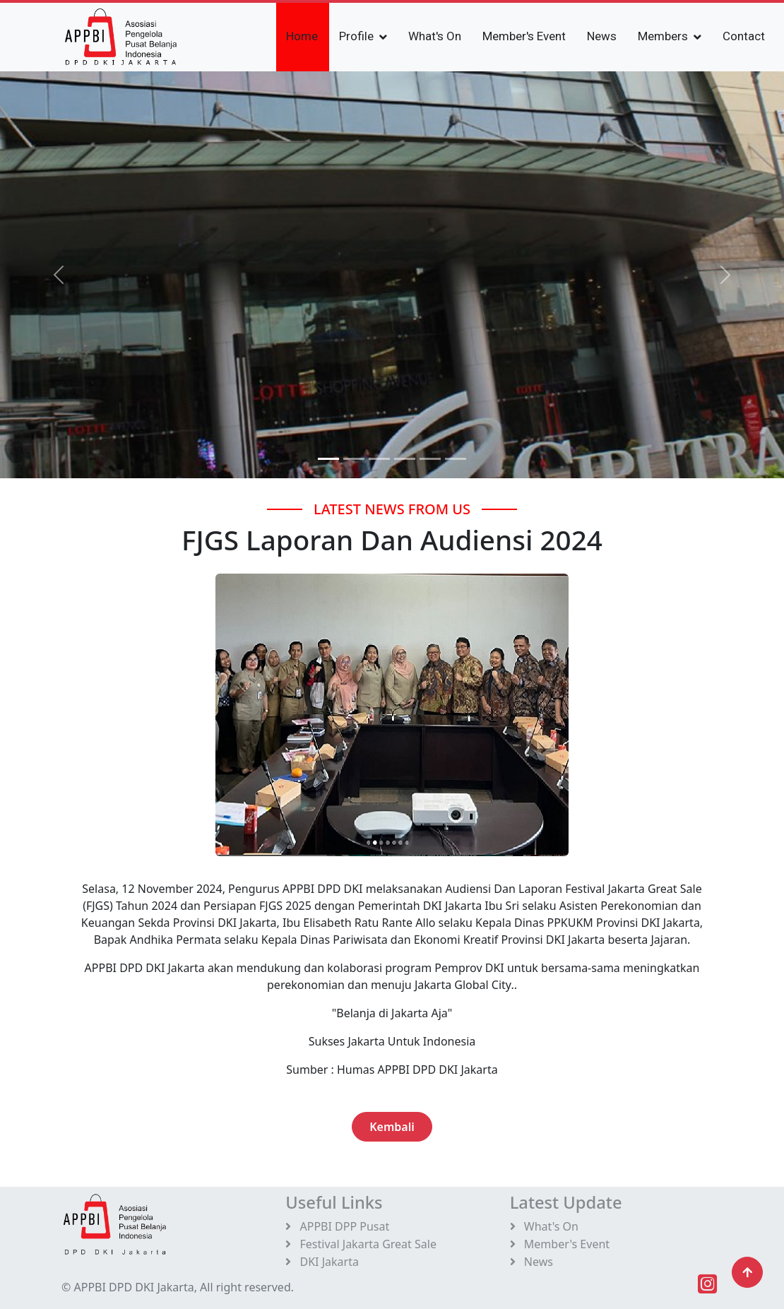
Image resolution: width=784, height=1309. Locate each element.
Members (663, 36)
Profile (356, 36)
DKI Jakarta (322, 1261)
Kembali (392, 1127)
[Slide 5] (455, 459)
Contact (744, 36)
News (602, 36)
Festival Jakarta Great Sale (360, 1244)
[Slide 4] (430, 459)
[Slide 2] (379, 459)
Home (302, 36)
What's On (434, 36)
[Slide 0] (328, 459)
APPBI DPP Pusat (337, 1226)
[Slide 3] (404, 459)
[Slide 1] (353, 459)
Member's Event (524, 36)
